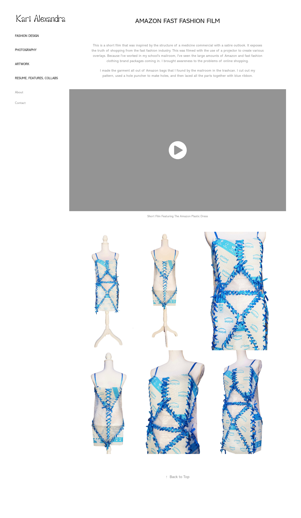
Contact (20, 103)
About (19, 92)
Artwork (22, 64)
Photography (25, 50)
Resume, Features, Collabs (36, 78)
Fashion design (27, 36)
